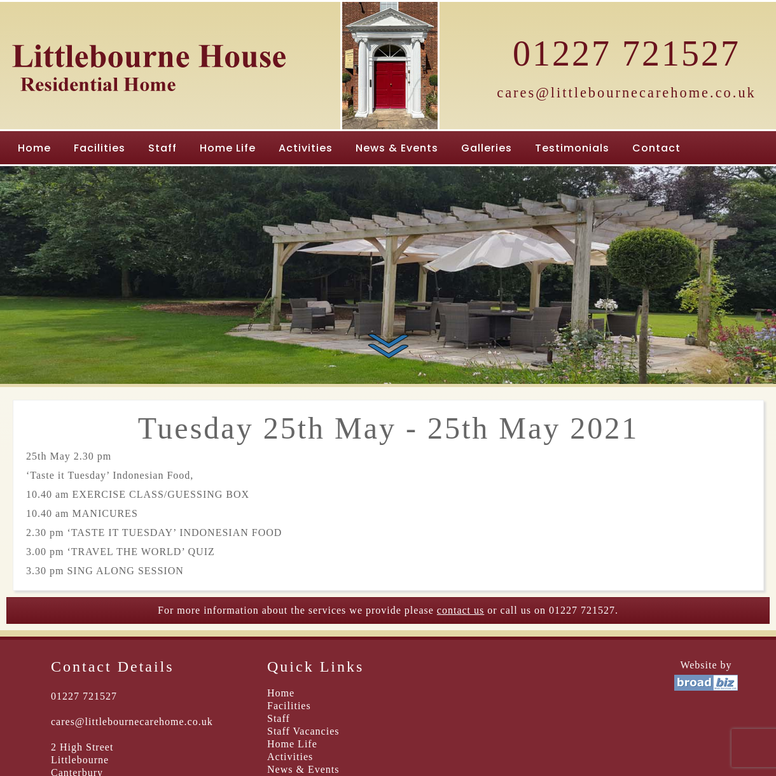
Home (34, 148)
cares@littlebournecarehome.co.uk (626, 93)
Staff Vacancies (303, 731)
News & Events (397, 148)
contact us (460, 610)
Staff (162, 148)
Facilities (99, 148)
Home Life (228, 148)
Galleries (486, 148)
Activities (306, 148)
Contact (656, 148)
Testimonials (572, 148)
